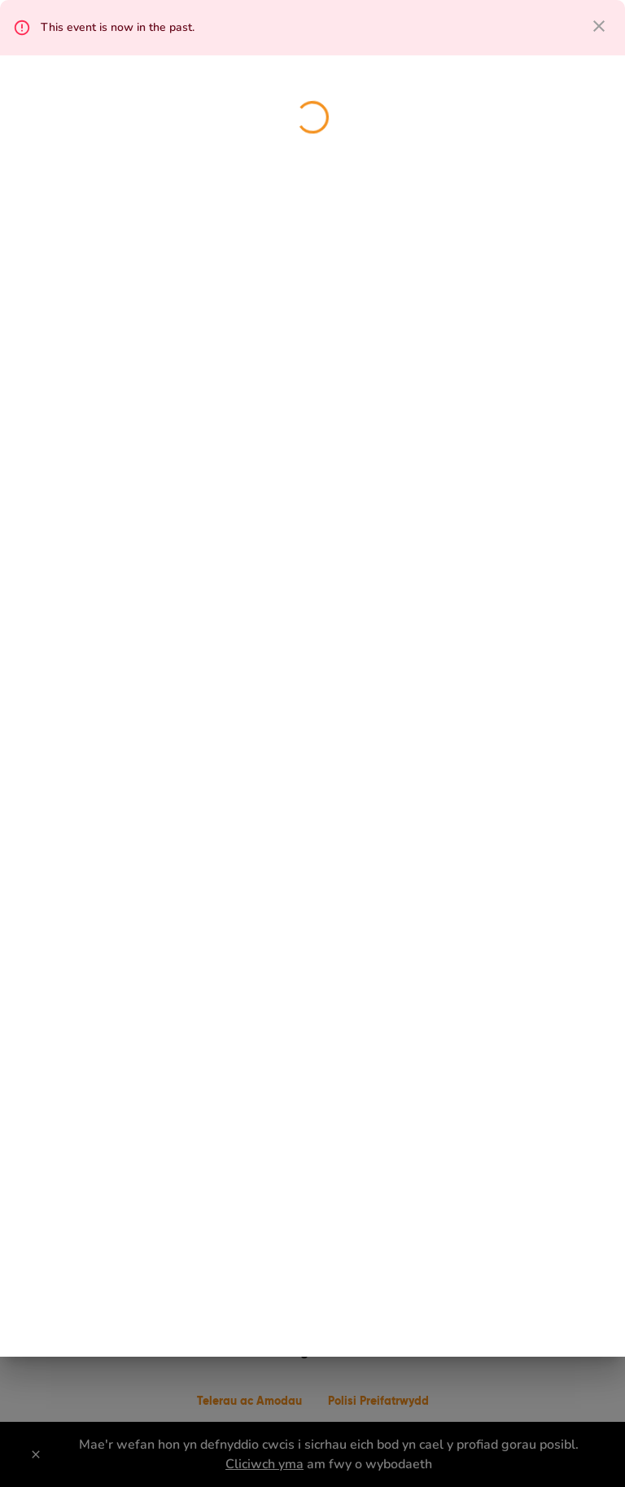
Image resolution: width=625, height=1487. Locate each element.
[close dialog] (598, 26)
